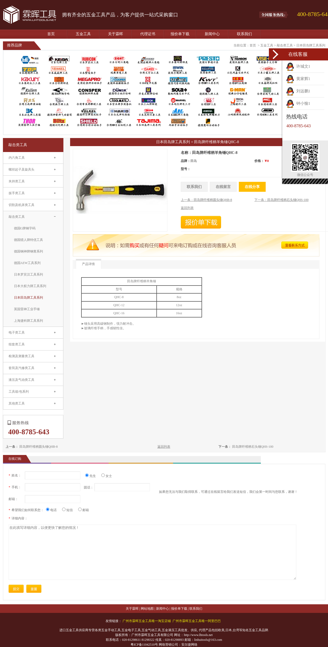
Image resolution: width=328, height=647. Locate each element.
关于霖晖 (115, 34)
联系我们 (244, 34)
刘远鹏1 (298, 91)
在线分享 (252, 187)
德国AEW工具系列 (27, 263)
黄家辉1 (298, 79)
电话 (53, 510)
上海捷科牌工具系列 (28, 321)
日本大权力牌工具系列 (30, 286)
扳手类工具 (17, 193)
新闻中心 (212, 34)
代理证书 (147, 34)
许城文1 (298, 66)
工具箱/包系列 (19, 391)
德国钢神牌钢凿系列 (28, 251)
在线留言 (223, 187)
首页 (51, 34)
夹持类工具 (17, 181)
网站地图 (147, 608)
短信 (69, 510)
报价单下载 (180, 34)
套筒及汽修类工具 (21, 368)
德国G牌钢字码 (25, 228)
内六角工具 (17, 158)
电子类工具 (17, 332)
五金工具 (83, 34)
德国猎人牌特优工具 (28, 240)
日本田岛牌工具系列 (310, 45)
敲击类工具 (285, 45)
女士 (106, 476)
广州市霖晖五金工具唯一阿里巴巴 (196, 621)
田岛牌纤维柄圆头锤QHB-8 (38, 447)
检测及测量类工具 (21, 356)
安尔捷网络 (189, 644)
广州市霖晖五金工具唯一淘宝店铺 (146, 621)
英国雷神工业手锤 (27, 309)
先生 (92, 476)
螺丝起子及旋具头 (21, 169)
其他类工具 (17, 403)
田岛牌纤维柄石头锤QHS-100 (252, 447)
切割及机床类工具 (21, 205)
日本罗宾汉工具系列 (28, 274)
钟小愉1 (298, 103)
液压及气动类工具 (21, 380)
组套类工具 (17, 344)
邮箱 (83, 510)
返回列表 (163, 447)
